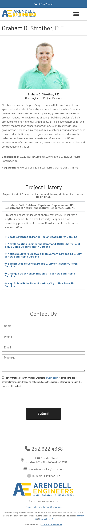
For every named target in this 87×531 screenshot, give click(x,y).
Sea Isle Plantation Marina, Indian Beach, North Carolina (42, 236)
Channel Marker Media (51, 524)
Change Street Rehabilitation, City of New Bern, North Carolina (40, 275)
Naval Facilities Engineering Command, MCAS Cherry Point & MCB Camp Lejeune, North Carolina (42, 245)
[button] (76, 14)
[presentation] (43, 397)
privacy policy (52, 378)
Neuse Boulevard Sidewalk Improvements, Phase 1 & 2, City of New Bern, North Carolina (43, 255)
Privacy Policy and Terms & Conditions (44, 507)
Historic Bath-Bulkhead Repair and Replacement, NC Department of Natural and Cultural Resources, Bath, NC (40, 206)
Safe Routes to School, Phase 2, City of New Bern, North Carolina (41, 265)
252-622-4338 (46, 518)
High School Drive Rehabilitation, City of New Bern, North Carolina (41, 285)
